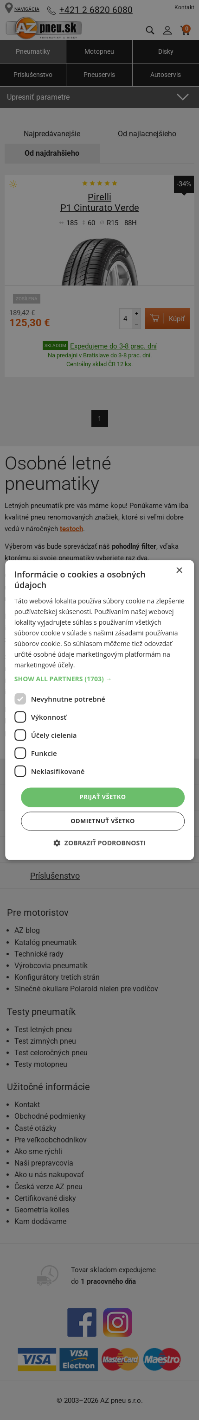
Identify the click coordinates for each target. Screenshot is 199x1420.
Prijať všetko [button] (103, 797)
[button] (99, 679)
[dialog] (99, 710)
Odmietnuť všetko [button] (103, 821)
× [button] (178, 570)
